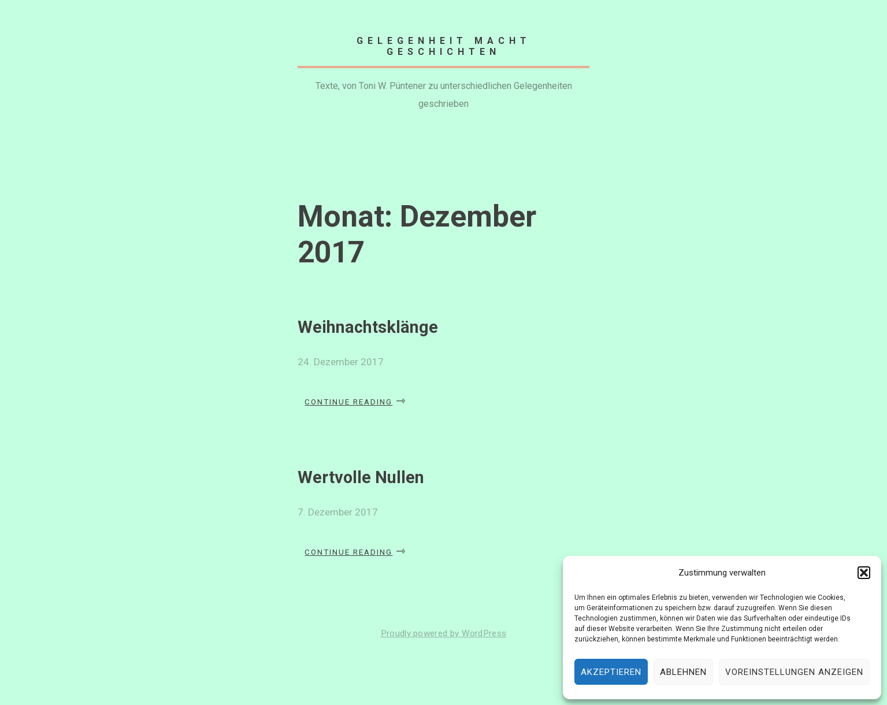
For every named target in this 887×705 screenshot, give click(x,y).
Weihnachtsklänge (368, 327)
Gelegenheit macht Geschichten (444, 46)
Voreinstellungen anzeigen (794, 672)
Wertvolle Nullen (361, 477)
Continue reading (356, 397)
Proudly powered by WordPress (444, 633)
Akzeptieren (611, 672)
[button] (864, 572)
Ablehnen (683, 672)
